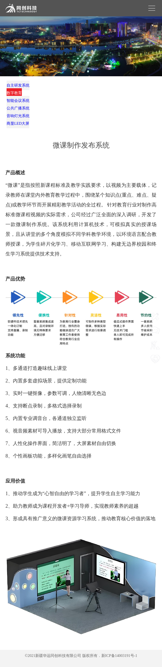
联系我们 (155, 325)
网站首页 (155, 311)
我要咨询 (155, 339)
